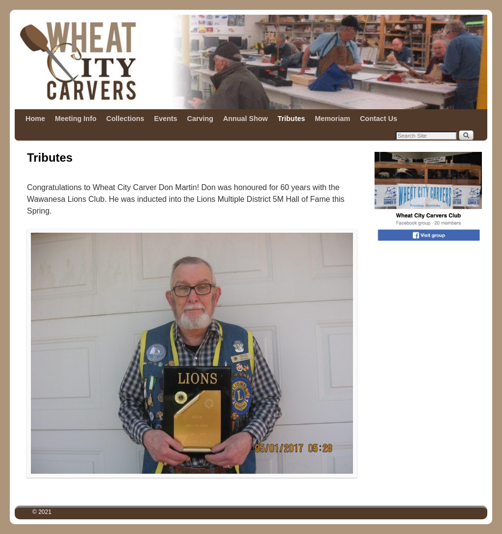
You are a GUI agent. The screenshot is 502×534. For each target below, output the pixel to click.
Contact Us (378, 118)
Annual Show (245, 118)
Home (35, 118)
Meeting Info (76, 118)
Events (165, 118)
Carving (200, 118)
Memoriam (332, 118)
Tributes (291, 118)
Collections (125, 118)
